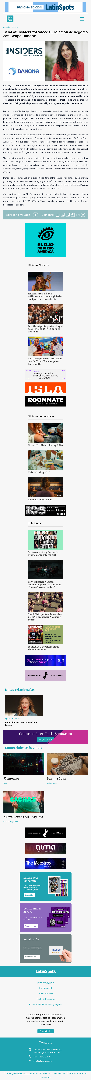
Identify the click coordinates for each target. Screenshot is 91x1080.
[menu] (82, 19)
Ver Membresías (31, 957)
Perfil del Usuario (46, 999)
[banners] (45, 7)
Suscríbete (45, 1031)
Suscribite (29, 895)
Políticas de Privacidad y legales (45, 1004)
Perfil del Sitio (45, 993)
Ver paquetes (30, 926)
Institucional (45, 988)
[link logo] (10, 18)
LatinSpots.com (25, 1073)
